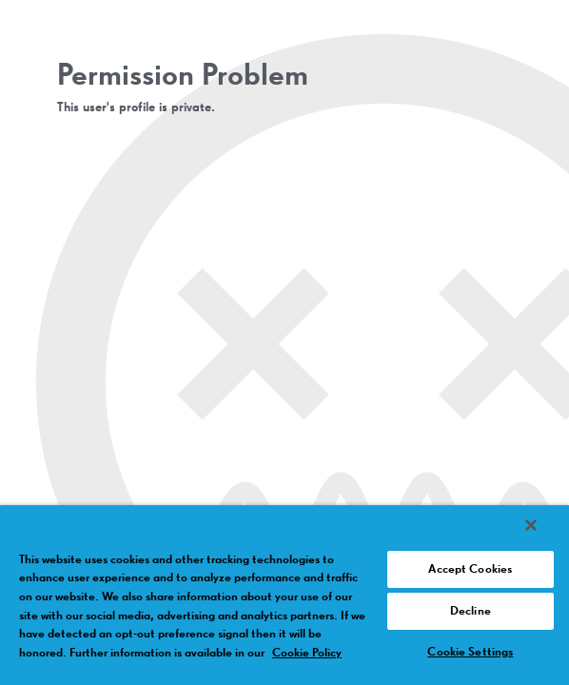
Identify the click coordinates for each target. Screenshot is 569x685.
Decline (470, 611)
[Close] (531, 525)
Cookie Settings (470, 652)
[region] (284, 595)
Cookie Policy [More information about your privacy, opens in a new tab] (307, 653)
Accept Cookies (470, 569)
